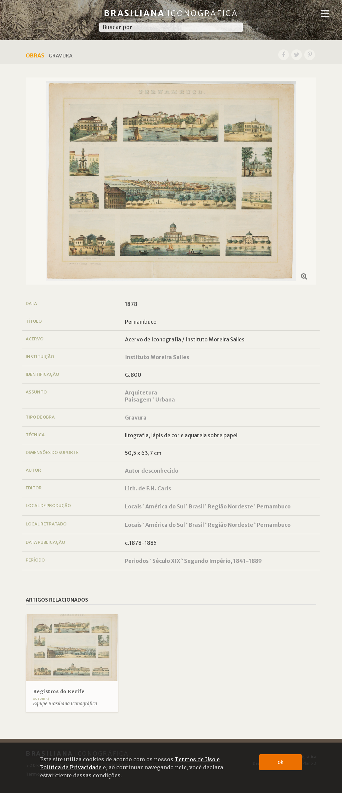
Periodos (137, 561)
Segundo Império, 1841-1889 (223, 561)
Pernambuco (274, 506)
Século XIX (166, 561)
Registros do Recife (59, 691)
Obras (35, 55)
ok (281, 762)
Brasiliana (171, 13)
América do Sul (165, 506)
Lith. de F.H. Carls (148, 488)
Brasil (196, 506)
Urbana (165, 399)
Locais (133, 506)
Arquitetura (141, 392)
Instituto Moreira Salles (157, 357)
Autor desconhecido (151, 470)
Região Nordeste (230, 506)
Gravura (136, 417)
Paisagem (138, 399)
